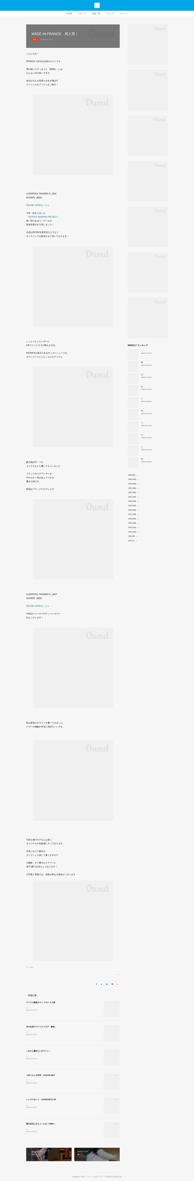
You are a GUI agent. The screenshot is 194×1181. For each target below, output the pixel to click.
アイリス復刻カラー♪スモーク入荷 (40, 1002)
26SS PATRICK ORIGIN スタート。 (154, 399)
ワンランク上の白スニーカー (151, 423)
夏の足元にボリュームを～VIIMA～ (41, 1124)
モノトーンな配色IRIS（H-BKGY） (153, 435)
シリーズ (110, 13)
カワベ (35, 39)
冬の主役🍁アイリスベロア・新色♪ (41, 1027)
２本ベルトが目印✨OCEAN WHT (40, 1075)
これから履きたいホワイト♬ (38, 1051)
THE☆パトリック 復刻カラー (152, 447)
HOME (69, 13)
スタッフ (82, 13)
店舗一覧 (96, 13)
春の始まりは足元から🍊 (150, 411)
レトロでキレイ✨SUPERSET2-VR (41, 1099)
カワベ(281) (29, 967)
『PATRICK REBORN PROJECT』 (43, 217)
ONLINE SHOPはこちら (37, 205)
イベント (123, 13)
